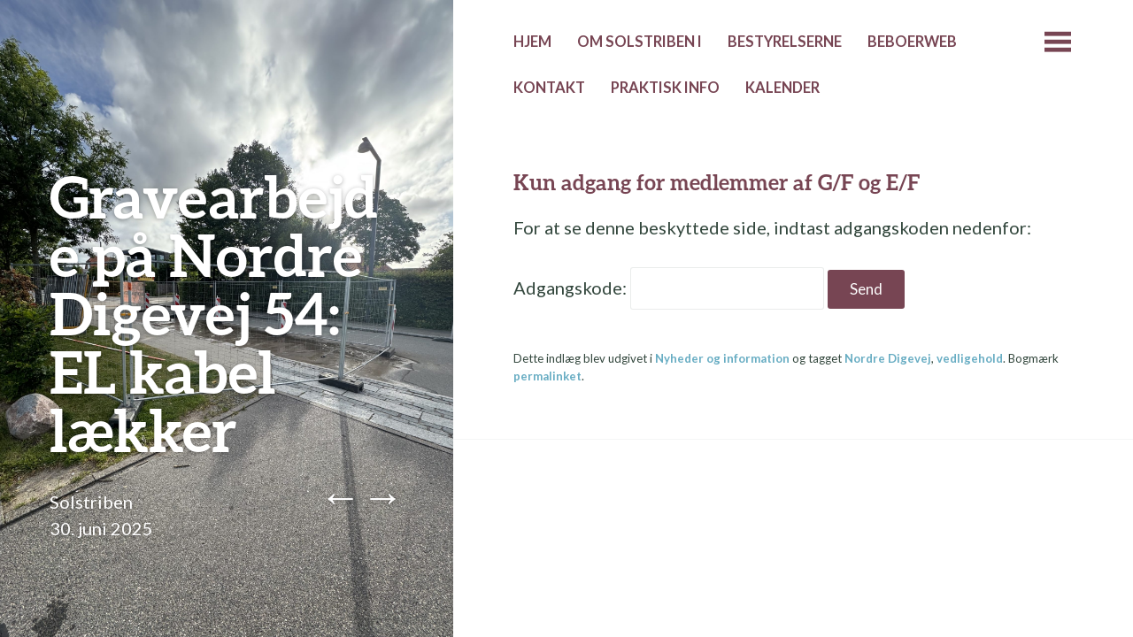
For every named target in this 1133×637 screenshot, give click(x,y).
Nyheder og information (722, 358)
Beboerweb (912, 41)
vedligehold (969, 358)
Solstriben (91, 501)
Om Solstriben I (639, 41)
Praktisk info (665, 87)
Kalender (782, 87)
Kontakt (549, 87)
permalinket (547, 376)
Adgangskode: (668, 287)
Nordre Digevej (887, 358)
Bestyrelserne (785, 41)
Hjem (532, 41)
